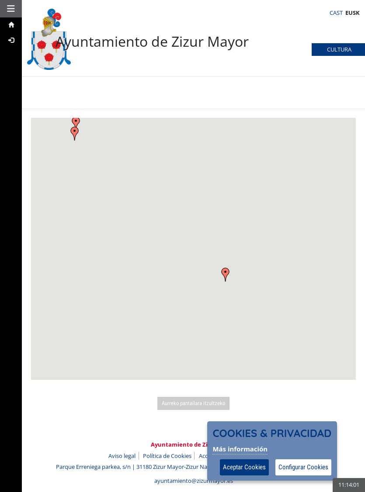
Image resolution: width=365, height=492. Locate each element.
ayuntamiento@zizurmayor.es (193, 481)
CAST (336, 13)
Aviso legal (122, 456)
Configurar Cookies (303, 467)
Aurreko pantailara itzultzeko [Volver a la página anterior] (193, 403)
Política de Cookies (167, 456)
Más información (240, 448)
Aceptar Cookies (244, 467)
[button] (11, 8)
